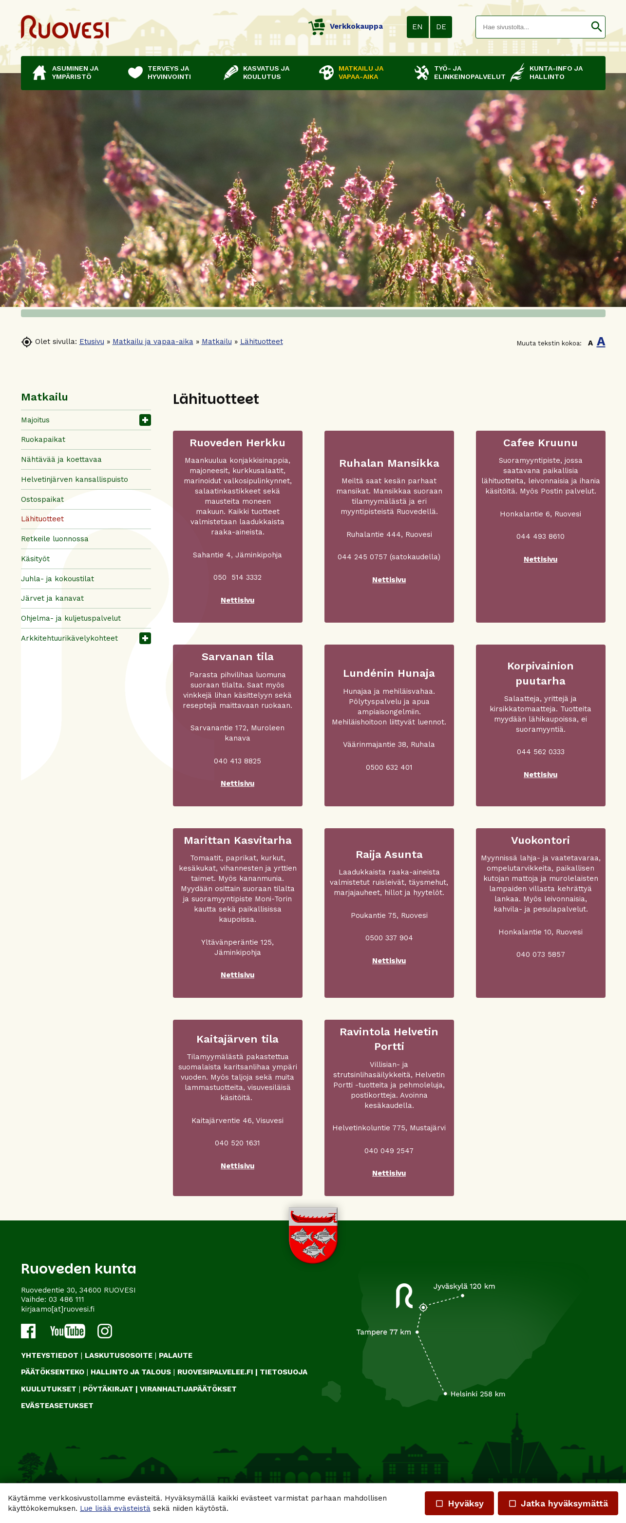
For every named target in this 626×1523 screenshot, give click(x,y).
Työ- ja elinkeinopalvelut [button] (467, 72)
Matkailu (217, 341)
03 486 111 (66, 1299)
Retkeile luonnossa (55, 538)
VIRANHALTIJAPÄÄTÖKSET (188, 1389)
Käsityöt (35, 558)
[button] (596, 27)
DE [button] (441, 26)
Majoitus (35, 420)
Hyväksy (459, 1503)
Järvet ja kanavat (52, 598)
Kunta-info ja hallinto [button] (556, 72)
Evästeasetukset (57, 1405)
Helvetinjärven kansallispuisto (74, 479)
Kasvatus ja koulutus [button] (266, 72)
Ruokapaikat (43, 439)
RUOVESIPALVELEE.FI (215, 1372)
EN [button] (417, 26)
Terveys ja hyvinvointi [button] (169, 72)
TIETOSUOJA (283, 1372)
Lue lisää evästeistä (115, 1508)
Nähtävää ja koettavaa (61, 459)
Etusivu (91, 341)
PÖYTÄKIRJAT (108, 1389)
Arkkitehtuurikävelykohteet (69, 638)
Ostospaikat (42, 499)
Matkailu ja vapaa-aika (153, 341)
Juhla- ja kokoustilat (57, 578)
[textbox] (532, 27)
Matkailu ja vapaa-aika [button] (361, 72)
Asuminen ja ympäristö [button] (75, 72)
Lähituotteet (261, 341)
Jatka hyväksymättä (558, 1503)
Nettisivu (237, 600)
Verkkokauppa (345, 26)
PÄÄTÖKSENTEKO (52, 1372)
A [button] (590, 343)
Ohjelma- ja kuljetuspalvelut (71, 618)
